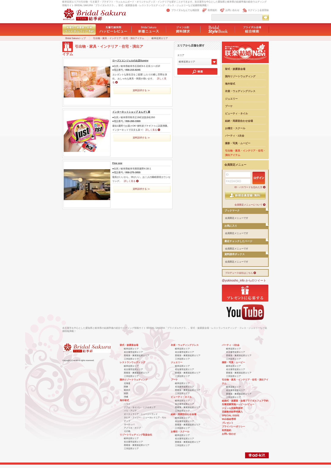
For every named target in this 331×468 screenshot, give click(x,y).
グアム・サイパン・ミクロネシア (140, 407)
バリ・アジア (130, 411)
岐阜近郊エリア (131, 349)
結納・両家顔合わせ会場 (239, 120)
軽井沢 (127, 390)
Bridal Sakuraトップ (75, 38)
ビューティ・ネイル (236, 113)
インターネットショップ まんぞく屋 (131, 112)
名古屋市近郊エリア (133, 352)
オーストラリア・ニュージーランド (141, 414)
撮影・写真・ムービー (237, 143)
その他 (127, 431)
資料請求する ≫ (141, 90)
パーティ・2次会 (234, 135)
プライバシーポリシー (233, 426)
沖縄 (126, 397)
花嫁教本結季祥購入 (232, 411)
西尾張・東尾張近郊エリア (136, 355)
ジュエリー (231, 98)
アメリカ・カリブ (132, 428)
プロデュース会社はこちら (239, 273)
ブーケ (229, 106)
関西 (126, 393)
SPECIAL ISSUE (230, 415)
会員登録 (264, 10)
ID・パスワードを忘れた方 (248, 187)
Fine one (117, 163)
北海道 (127, 383)
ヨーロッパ (129, 424)
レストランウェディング (132, 362)
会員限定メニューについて (248, 204)
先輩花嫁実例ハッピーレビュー (238, 404)
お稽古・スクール (235, 128)
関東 (126, 386)
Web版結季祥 (229, 419)
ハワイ (127, 404)
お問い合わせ (232, 10)
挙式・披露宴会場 (235, 69)
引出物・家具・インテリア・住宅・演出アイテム (118, 38)
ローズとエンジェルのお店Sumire (130, 60)
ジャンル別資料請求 (232, 408)
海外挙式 (230, 83)
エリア (180, 55)
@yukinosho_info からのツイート (244, 280)
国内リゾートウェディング (240, 76)
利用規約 (212, 10)
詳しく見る (151, 129)
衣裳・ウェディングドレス (240, 91)
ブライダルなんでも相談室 (185, 10)
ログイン (252, 10)
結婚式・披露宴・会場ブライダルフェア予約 (245, 400)
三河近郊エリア (131, 359)
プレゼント (227, 423)
